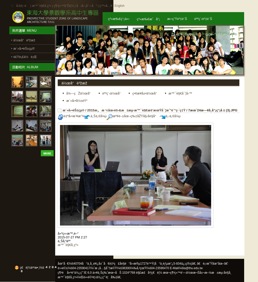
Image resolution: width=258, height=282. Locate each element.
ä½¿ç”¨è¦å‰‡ (106, 277)
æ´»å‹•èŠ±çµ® (74, 110)
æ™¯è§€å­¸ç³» (42, 6)
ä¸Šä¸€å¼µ (95, 116)
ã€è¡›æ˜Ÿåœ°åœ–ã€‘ (212, 263)
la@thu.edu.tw (193, 268)
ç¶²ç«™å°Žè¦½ (64, 6)
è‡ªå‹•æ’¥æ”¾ (71, 116)
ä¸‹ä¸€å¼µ (169, 116)
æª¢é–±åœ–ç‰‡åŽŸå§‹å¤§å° (133, 116)
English (119, 6)
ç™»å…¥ (106, 6)
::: (12, 5)
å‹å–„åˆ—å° (86, 6)
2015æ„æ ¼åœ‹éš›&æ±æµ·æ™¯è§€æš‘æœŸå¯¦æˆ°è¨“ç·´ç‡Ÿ (136, 110)
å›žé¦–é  (22, 6)
